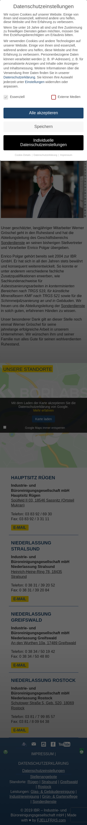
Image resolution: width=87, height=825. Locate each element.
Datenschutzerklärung (19, 77)
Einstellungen (35, 82)
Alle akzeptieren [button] (43, 113)
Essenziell (14, 97)
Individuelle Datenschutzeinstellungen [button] (43, 142)
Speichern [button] (43, 126)
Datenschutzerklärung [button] (46, 155)
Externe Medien (66, 97)
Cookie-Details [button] (23, 155)
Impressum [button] (66, 155)
